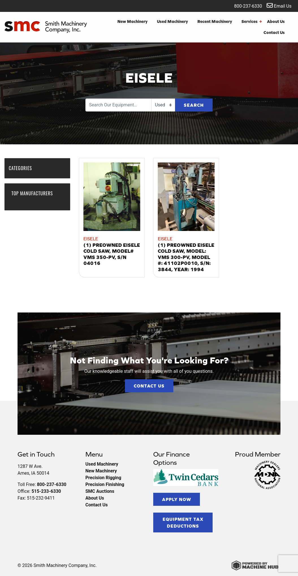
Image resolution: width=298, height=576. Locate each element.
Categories (23, 168)
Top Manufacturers (32, 196)
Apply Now (176, 499)
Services (251, 21)
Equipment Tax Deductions (183, 522)
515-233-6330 (46, 491)
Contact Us (274, 32)
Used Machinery (172, 21)
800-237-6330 (244, 5)
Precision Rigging (103, 477)
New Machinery (132, 21)
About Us (276, 21)
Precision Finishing (104, 484)
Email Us (279, 5)
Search (194, 105)
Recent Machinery (214, 21)
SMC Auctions (99, 491)
